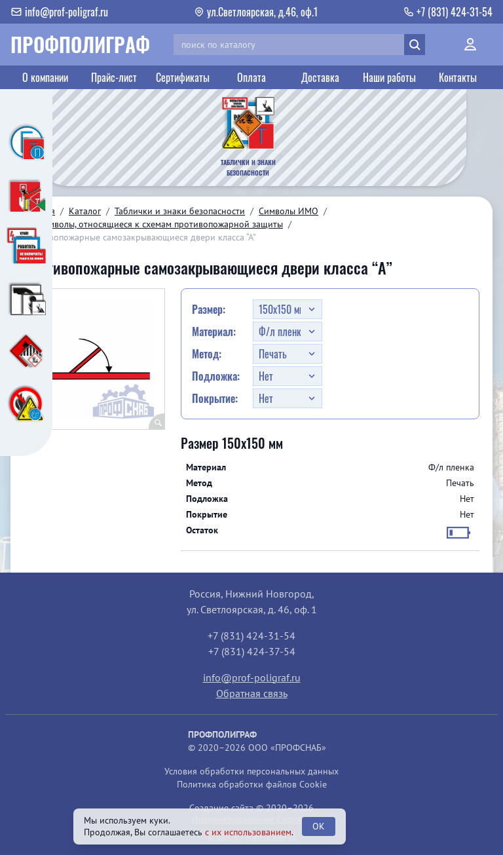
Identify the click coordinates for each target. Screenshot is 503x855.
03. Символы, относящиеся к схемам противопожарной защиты (153, 224)
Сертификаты (183, 77)
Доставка (320, 77)
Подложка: (216, 376)
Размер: (208, 309)
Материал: (214, 331)
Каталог (85, 211)
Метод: (206, 354)
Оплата (251, 77)
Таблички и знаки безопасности (180, 211)
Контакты (458, 77)
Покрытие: (215, 398)
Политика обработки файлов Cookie (252, 784)
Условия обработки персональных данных (251, 771)
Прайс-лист (114, 77)
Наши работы (389, 77)
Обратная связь (252, 693)
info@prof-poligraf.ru (252, 677)
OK (318, 826)
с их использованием (248, 832)
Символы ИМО (288, 211)
